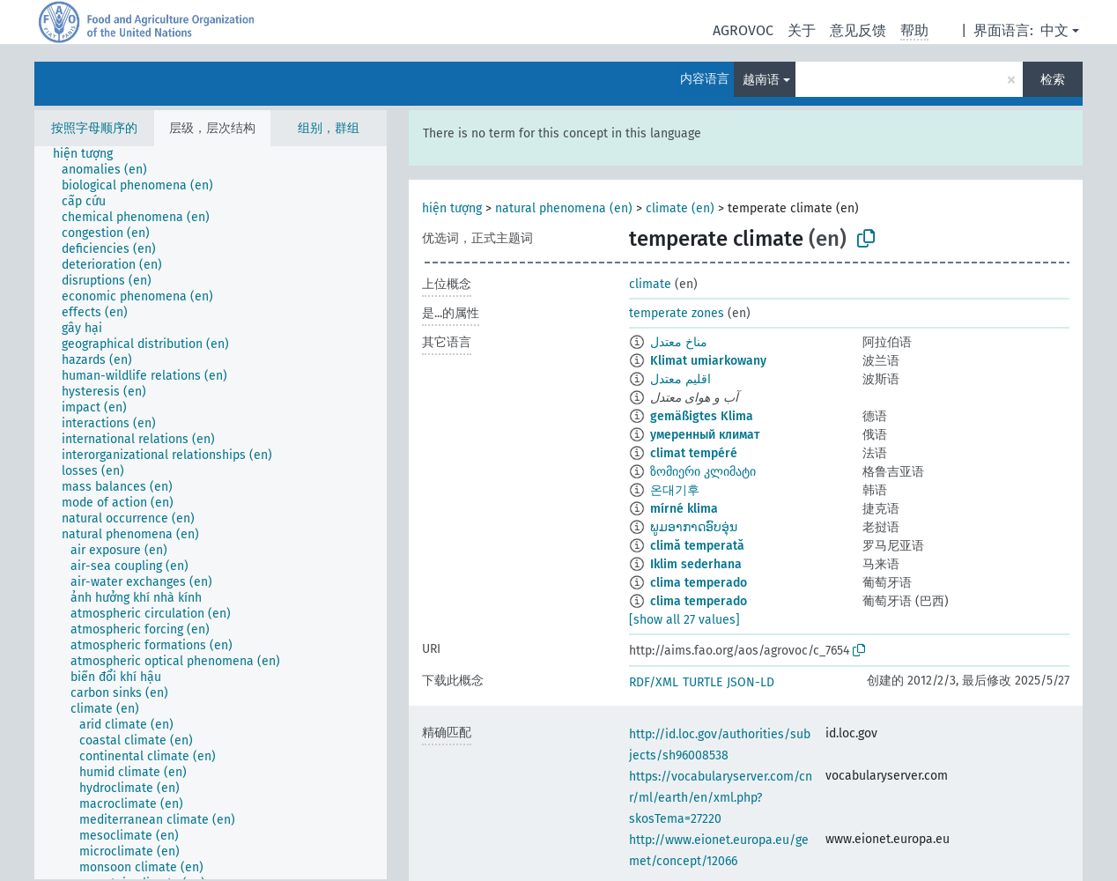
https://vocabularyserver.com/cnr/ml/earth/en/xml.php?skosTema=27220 (720, 797)
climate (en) (680, 208)
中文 (1054, 30)
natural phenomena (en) (563, 208)
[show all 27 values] (684, 619)
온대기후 (674, 490)
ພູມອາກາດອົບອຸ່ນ (693, 527)
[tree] (210, 512)
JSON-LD (750, 682)
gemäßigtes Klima (701, 416)
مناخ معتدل (678, 342)
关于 (802, 30)
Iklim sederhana (696, 564)
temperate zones (676, 313)
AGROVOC (743, 30)
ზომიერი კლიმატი (703, 471)
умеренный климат (704, 434)
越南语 (761, 79)
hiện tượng (452, 208)
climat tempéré (693, 453)
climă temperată (697, 545)
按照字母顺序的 (94, 128)
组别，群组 (328, 128)
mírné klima (684, 508)
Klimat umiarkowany (708, 360)
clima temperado (698, 582)
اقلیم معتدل (680, 379)
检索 (1052, 79)
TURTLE (702, 682)
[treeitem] (90, 154)
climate (650, 284)
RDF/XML (653, 682)
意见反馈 (858, 30)
